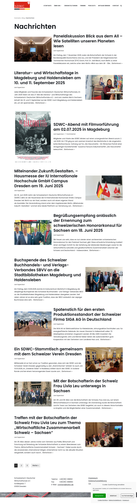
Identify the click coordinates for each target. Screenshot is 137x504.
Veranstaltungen (70, 6)
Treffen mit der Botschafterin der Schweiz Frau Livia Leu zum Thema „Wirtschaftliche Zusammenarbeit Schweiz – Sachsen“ (47, 432)
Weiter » (35, 472)
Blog (23, 18)
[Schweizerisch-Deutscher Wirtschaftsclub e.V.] (22, 6)
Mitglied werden (104, 6)
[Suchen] (121, 5)
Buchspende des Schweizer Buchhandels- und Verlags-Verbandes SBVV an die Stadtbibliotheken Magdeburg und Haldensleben (47, 276)
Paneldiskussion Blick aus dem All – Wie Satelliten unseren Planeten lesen (87, 41)
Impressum (125, 500)
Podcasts (92, 6)
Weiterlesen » (40, 106)
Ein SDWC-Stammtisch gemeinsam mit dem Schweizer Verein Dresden (48, 358)
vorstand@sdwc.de (65, 491)
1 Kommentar (71, 137)
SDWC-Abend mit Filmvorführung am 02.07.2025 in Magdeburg (86, 130)
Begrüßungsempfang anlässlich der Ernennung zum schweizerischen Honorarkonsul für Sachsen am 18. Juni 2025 (87, 229)
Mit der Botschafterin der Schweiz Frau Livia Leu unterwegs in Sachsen (85, 392)
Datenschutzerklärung (115, 500)
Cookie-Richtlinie (103, 500)
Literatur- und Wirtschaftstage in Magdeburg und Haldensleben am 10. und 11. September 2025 (47, 80)
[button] (61, 5)
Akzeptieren (99, 496)
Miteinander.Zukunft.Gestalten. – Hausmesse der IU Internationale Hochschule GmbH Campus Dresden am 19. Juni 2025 (46, 181)
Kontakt (116, 6)
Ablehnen (113, 496)
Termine (83, 6)
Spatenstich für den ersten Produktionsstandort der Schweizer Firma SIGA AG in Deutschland (87, 320)
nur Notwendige (127, 496)
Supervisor (60, 51)
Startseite (47, 6)
